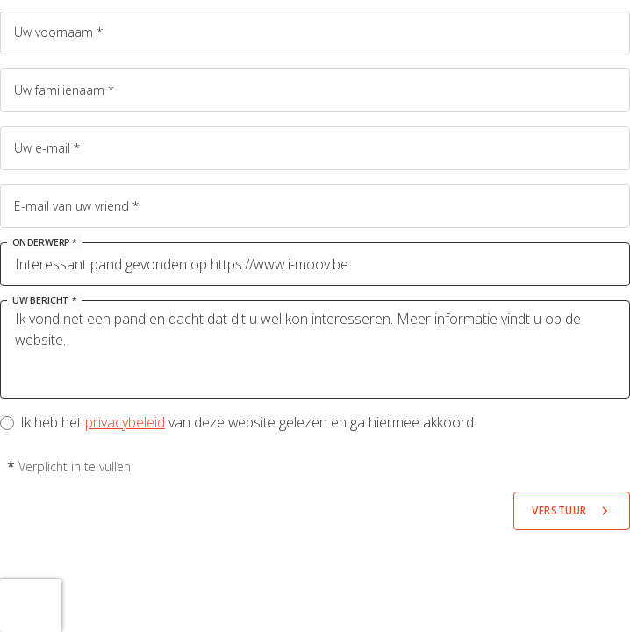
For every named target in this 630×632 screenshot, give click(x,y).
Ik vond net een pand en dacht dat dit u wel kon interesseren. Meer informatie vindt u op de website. (315, 349)
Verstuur (559, 510)
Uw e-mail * (47, 148)
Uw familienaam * (64, 90)
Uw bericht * (44, 300)
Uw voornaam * (58, 32)
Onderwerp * (44, 242)
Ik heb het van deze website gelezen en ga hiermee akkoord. (248, 422)
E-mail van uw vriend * (76, 206)
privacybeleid (125, 422)
